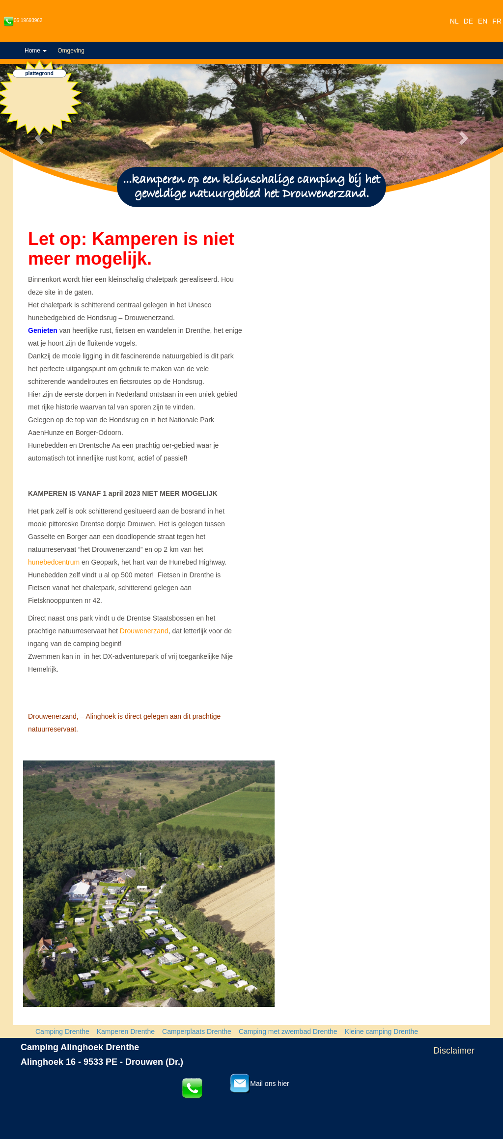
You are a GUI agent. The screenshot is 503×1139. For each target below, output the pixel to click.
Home (36, 50)
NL (454, 21)
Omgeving (70, 50)
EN (482, 21)
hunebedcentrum (54, 562)
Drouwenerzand (144, 631)
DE (468, 21)
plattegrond (39, 74)
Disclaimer (454, 1051)
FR (497, 21)
